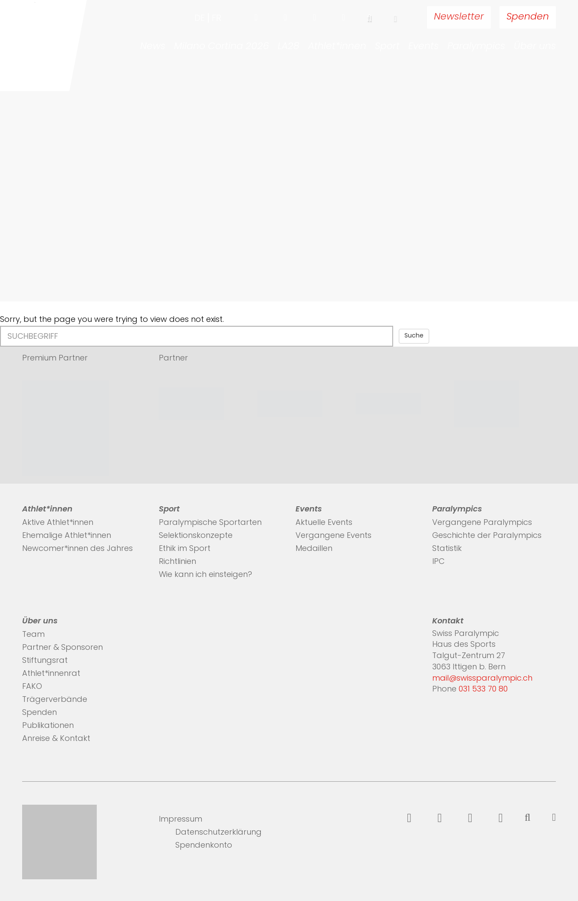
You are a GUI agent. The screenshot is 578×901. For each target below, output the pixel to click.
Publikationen (48, 726)
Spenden (527, 17)
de (199, 18)
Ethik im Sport (184, 549)
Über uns (535, 47)
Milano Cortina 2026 (221, 47)
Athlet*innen (337, 47)
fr (216, 18)
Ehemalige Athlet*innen (66, 536)
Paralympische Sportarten (210, 523)
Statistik (447, 549)
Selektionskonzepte (196, 536)
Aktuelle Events (324, 523)
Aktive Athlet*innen (57, 523)
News (152, 47)
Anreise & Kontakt (56, 739)
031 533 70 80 (483, 689)
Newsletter (459, 17)
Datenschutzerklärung (218, 833)
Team (33, 635)
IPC (438, 562)
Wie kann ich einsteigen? (205, 575)
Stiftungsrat (45, 661)
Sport (387, 47)
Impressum (180, 820)
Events (423, 47)
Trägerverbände (54, 700)
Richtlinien (177, 562)
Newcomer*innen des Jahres (77, 549)
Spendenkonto (203, 846)
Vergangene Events (333, 536)
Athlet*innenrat (51, 674)
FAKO (32, 687)
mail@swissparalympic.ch (482, 679)
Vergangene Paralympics (482, 523)
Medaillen (314, 549)
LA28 (288, 47)
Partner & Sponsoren (62, 648)
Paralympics (476, 47)
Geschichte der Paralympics (487, 536)
